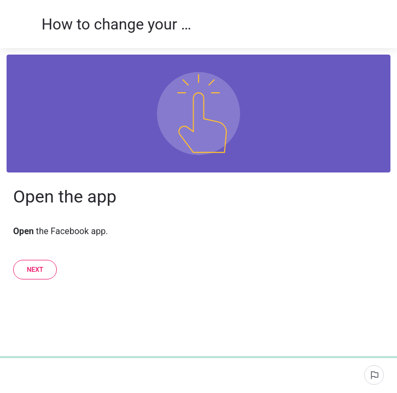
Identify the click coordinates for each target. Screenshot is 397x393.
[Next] (35, 269)
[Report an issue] (374, 375)
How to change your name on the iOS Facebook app (117, 24)
